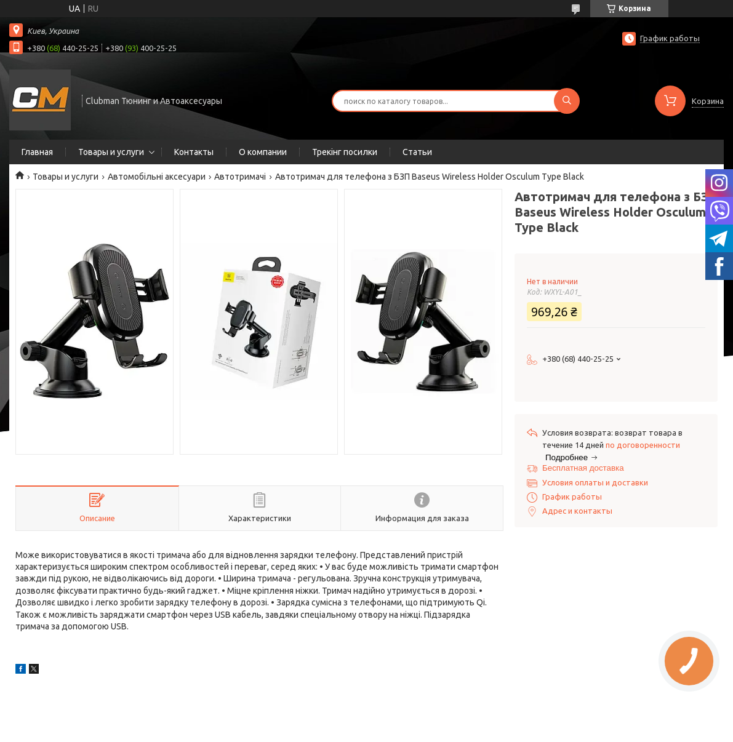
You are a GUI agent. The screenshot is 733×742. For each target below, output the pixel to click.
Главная (37, 152)
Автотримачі (240, 177)
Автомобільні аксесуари (157, 177)
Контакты (194, 152)
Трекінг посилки (344, 152)
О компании (263, 152)
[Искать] (567, 101)
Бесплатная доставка (583, 468)
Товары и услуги (111, 152)
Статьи (417, 152)
